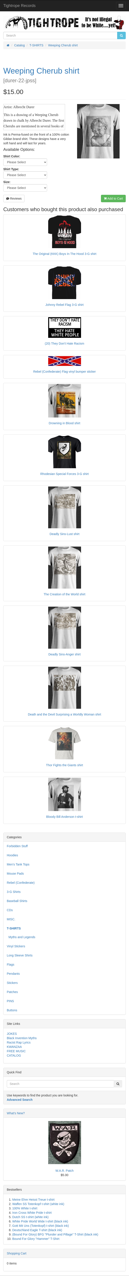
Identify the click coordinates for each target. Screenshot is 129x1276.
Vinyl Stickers (16, 946)
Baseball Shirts (17, 901)
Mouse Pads (15, 873)
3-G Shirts (14, 892)
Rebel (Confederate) (21, 882)
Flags (10, 964)
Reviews (14, 198)
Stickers (12, 983)
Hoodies (12, 855)
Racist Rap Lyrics (18, 1042)
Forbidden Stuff (17, 846)
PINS (10, 1001)
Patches (12, 992)
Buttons (12, 1010)
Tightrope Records (19, 5)
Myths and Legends (21, 937)
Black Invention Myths (22, 1038)
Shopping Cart (17, 1253)
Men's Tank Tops (18, 864)
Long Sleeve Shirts (20, 955)
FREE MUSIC (16, 1051)
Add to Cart (113, 198)
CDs (10, 910)
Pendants (13, 973)
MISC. (11, 919)
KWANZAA (14, 1047)
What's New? (16, 1113)
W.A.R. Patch (64, 1170)
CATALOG (14, 1055)
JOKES (12, 1033)
